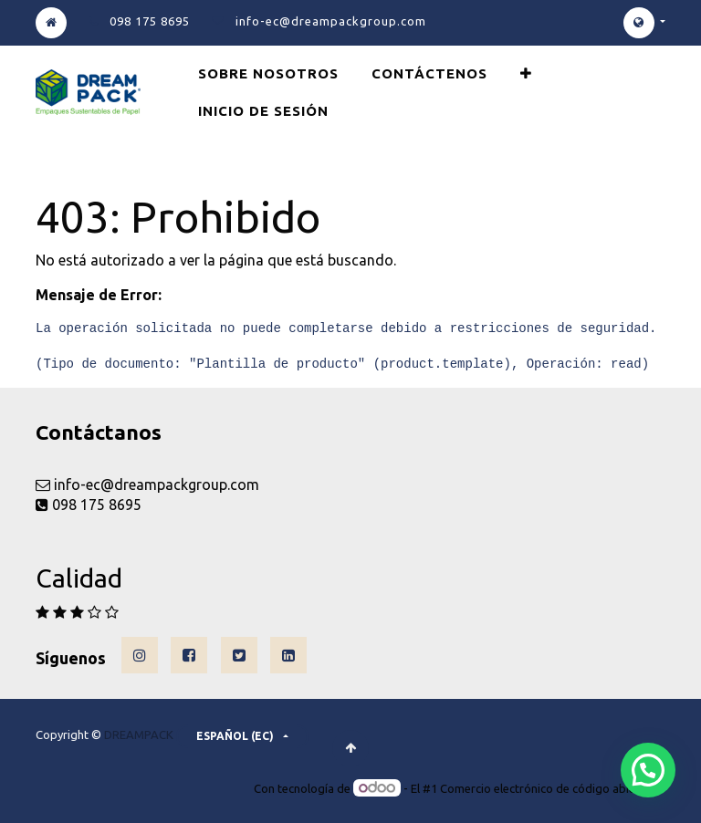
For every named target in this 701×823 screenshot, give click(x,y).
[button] (526, 73)
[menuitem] (268, 73)
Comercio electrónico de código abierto (546, 788)
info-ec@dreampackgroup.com (330, 21)
